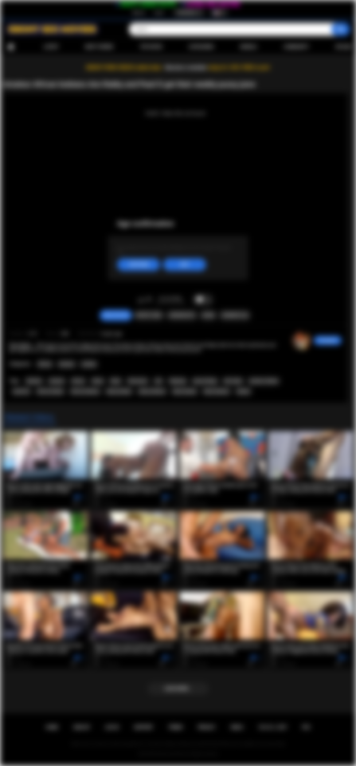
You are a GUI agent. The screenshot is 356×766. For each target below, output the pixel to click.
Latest (51, 46)
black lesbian (184, 391)
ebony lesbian (119, 391)
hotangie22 (327, 340)
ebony (97, 381)
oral (158, 381)
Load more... (178, 688)
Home (10, 47)
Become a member (186, 67)
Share (208, 315)
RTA (306, 727)
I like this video (141, 300)
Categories (201, 46)
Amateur (66, 364)
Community (296, 46)
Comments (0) (235, 315)
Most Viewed (99, 46)
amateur (56, 381)
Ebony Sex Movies (171, 754)
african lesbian (50, 391)
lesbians (34, 381)
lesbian (243, 391)
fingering (178, 381)
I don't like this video (149, 300)
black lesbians (216, 391)
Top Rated (151, 46)
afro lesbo (233, 381)
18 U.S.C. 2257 (272, 727)
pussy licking (205, 381)
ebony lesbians (152, 391)
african (78, 381)
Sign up (138, 12)
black (115, 381)
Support (143, 727)
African (44, 364)
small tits (21, 391)
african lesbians (85, 391)
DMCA (237, 727)
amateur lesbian (264, 381)
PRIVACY (206, 727)
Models (248, 46)
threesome (137, 381)
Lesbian (89, 364)
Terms (175, 727)
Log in (159, 12)
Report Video (148, 315)
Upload (343, 46)
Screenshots (182, 315)
